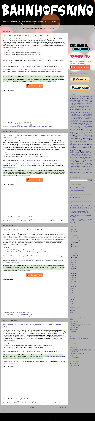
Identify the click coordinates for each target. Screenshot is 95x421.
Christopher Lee (73, 114)
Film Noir (90, 124)
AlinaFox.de (48, 361)
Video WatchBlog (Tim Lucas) (77, 353)
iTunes (20, 66)
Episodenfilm (89, 121)
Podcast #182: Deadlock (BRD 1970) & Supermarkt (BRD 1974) (79, 196)
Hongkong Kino (84, 130)
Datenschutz (53, 24)
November (75, 235)
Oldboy (71, 149)
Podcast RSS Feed (74, 365)
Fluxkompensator (74, 327)
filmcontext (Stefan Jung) (76, 325)
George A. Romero (85, 127)
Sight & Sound (73, 345)
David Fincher (85, 117)
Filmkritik (74, 126)
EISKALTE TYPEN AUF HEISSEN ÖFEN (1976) (31, 62)
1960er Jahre (10, 126)
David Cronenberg (74, 117)
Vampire (78, 169)
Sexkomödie (73, 160)
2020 (72, 268)
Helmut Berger (27, 316)
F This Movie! (73, 323)
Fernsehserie (81, 124)
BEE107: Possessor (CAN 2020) (77, 187)
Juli (73, 244)
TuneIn (29, 66)
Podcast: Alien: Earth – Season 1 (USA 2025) (81, 203)
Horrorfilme (33, 220)
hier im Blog (26, 164)
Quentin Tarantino (86, 151)
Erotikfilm (74, 123)
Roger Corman (76, 154)
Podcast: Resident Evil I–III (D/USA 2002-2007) (81, 193)
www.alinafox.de (20, 73)
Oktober (75, 238)
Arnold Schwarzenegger (86, 104)
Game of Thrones (74, 127)
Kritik (81, 141)
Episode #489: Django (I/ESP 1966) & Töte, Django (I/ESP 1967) (25, 35)
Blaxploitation (86, 111)
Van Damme (87, 169)
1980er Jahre (78, 98)
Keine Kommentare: (26, 401)
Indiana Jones (80, 134)
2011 (72, 288)
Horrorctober (73, 132)
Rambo (71, 152)
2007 (72, 297)
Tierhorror (80, 166)
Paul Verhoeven (78, 149)
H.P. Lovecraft (26, 220)
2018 (72, 273)
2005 (72, 301)
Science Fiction (84, 157)
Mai (74, 248)
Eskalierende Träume (75, 321)
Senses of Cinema (74, 344)
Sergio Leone (88, 158)
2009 (72, 292)
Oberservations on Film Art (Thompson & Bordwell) (80, 335)
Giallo (21, 220)
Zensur (87, 172)
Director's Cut (77, 120)
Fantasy (81, 123)
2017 (72, 275)
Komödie (84, 140)
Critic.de (72, 312)
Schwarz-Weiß (73, 157)
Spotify (24, 66)
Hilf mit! (53, 21)
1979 (72, 303)
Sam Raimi (82, 155)
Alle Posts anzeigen (49, 28)
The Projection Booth (75, 351)
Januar (74, 257)
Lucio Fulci (49, 220)
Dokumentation (73, 121)
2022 (72, 264)
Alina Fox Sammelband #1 (20, 165)
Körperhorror (73, 143)
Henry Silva (34, 316)
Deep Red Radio (74, 314)
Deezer (38, 66)
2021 (72, 266)
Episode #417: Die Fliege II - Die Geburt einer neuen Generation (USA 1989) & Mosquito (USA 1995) (81, 221)
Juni (74, 246)
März (74, 253)
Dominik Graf (81, 121)
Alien (77, 104)
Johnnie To (79, 138)
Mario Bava (77, 146)
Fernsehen (72, 124)
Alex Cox (72, 104)
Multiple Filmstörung (75, 333)
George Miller (73, 129)
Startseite (6, 21)
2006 (72, 299)
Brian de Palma (86, 112)
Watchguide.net (73, 355)
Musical (80, 147)
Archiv (47, 21)
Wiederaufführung (74, 357)
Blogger (67, 417)
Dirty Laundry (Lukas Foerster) (77, 318)
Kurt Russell (88, 141)
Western (50, 126)
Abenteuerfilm (85, 101)
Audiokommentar (85, 106)
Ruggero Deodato (74, 155)
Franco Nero (17, 126)
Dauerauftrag (61, 356)
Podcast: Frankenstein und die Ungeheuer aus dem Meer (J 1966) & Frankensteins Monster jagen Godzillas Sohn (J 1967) (80, 211)
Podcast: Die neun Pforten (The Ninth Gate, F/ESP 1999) (80, 216)
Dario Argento (86, 115)
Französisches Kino (85, 126)
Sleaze (46, 316)
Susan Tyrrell (73, 165)
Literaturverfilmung (42, 220)
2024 (72, 260)
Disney (87, 120)
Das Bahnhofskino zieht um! (77, 190)
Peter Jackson (87, 149)
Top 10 (86, 166)
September (75, 240)
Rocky (91, 152)
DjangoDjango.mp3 (20, 123)
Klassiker (72, 140)
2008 (72, 295)
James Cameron (78, 135)
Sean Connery (73, 159)
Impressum (44, 24)
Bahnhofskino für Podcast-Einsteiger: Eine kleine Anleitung (27, 21)
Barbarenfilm (81, 109)
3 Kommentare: (25, 314)
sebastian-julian (54, 417)
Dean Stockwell (15, 220)
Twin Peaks (77, 168)
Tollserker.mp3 (18, 312)
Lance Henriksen (83, 143)
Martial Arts (86, 146)
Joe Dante (86, 135)
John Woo (72, 138)
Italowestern (24, 126)
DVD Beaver (73, 319)
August (74, 242)
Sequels (80, 159)
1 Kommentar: (25, 125)
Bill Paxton (76, 111)
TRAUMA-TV (61, 21)
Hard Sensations (74, 329)
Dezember (75, 231)
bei (33, 78)
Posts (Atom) (12, 411)
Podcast (30, 126)
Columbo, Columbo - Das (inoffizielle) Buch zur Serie (17, 24)
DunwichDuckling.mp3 (20, 217)
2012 (72, 286)
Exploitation (20, 316)
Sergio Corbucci (36, 126)
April (74, 251)
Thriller (72, 166)
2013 (72, 284)
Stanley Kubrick (88, 161)
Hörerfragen (72, 134)
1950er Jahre (73, 96)
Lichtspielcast (73, 331)
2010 (72, 290)
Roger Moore (87, 154)
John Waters (88, 137)
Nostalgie (87, 147)
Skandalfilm (85, 160)
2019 (72, 271)
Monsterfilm (73, 147)
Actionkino (14, 316)
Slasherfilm (72, 161)
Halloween (72, 130)
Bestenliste (89, 109)
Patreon (31, 356)
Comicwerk (11, 363)
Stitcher (33, 66)
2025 (72, 229)
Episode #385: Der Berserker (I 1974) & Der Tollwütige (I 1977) (26, 229)
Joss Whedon (87, 138)
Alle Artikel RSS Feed (75, 364)
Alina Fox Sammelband (21, 71)
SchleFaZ (89, 155)
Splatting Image (73, 347)
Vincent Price (84, 171)
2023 (72, 262)
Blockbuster (73, 112)
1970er (9, 220)
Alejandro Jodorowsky (85, 103)
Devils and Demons (75, 316)
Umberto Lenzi (59, 316)
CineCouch (72, 310)
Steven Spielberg (85, 163)
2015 (72, 279)
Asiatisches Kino (75, 106)
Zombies (72, 174)
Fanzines (89, 123)
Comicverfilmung (83, 114)
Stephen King (75, 163)
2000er (78, 100)
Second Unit (73, 342)
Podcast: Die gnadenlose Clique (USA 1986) (80, 200)
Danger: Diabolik (76, 115)
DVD (91, 114)
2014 (72, 282)
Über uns (36, 24)
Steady (36, 356)
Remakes (77, 152)
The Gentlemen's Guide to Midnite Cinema (80, 349)
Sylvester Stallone (84, 165)
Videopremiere (73, 171)
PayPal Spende (48, 356)
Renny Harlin (85, 152)
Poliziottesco (41, 316)
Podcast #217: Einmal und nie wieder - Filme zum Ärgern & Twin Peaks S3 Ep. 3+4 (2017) (81, 206)
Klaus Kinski (35, 402)
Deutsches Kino (88, 118)
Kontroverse (73, 141)
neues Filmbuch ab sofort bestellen (25, 69)
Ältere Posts (62, 407)
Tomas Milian (44, 126)
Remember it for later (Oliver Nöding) (79, 338)
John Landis (80, 137)
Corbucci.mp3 (18, 399)
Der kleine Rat (79, 118)
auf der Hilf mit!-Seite (48, 81)
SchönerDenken (74, 340)
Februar (75, 255)
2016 (72, 277)
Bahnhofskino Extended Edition (81, 108)
